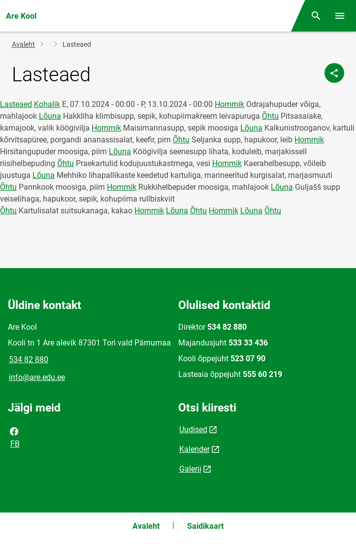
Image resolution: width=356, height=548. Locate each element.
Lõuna (50, 116)
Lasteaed (16, 104)
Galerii (190, 469)
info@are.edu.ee (37, 377)
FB (14, 436)
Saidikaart (205, 526)
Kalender (194, 449)
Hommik (229, 104)
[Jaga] (334, 73)
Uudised (193, 429)
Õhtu (270, 116)
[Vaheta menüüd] (340, 16)
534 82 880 (28, 359)
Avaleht (23, 44)
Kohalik (47, 104)
